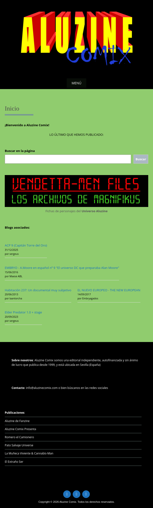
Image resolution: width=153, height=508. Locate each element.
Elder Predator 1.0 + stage (23, 312)
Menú (76, 83)
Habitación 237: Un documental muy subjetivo (38, 290)
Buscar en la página (20, 151)
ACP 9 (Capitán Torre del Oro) (26, 245)
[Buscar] (140, 159)
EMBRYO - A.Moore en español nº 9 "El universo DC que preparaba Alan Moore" (62, 268)
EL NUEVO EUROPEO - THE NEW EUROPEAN (108, 290)
